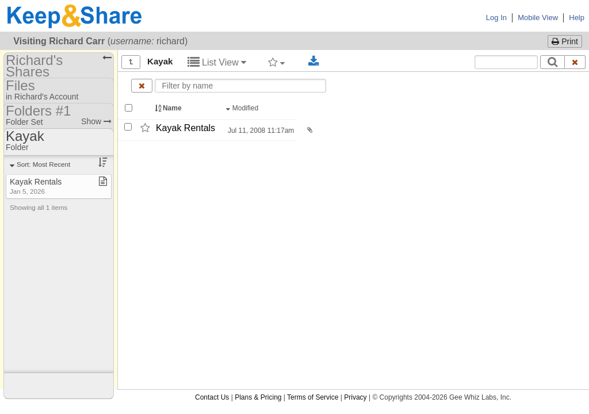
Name (169, 108)
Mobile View (538, 17)
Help (576, 17)
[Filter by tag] (276, 62)
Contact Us (212, 397)
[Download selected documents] (313, 61)
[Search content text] (506, 62)
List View (217, 62)
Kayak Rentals (185, 128)
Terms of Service (312, 397)
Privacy (355, 397)
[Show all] (130, 62)
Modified (243, 108)
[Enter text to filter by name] (240, 86)
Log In (496, 17)
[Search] (552, 62)
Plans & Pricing (258, 397)
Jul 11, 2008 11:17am (260, 130)
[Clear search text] (575, 62)
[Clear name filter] (141, 86)
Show (96, 121)
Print (565, 41)
